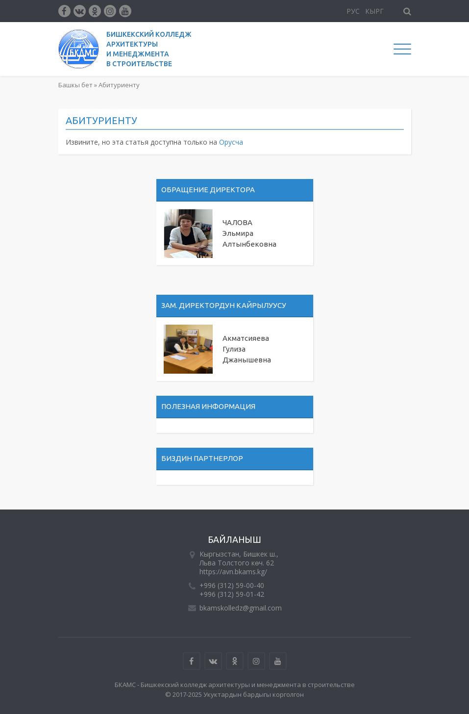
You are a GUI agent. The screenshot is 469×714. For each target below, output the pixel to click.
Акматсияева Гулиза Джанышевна (246, 349)
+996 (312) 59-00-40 (231, 585)
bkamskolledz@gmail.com (240, 607)
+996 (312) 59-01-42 (231, 594)
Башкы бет (75, 84)
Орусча (231, 142)
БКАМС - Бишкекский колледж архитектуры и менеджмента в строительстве (235, 684)
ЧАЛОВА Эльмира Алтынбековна (249, 233)
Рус (353, 11)
